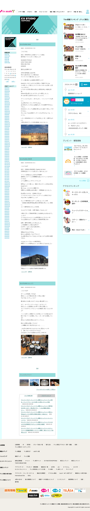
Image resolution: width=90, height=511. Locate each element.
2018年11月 (7, 144)
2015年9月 (7, 207)
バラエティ (29, 12)
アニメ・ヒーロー (43, 12)
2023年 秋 (7, 57)
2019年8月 (7, 129)
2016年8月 (7, 189)
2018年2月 (7, 159)
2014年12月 (7, 222)
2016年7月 (7, 191)
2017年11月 (7, 164)
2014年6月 (7, 232)
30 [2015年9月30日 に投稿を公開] (8, 79)
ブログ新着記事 (28, 395)
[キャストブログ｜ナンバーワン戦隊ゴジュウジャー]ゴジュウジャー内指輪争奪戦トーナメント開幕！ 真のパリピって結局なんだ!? (37, 430)
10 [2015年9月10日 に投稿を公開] (10, 73)
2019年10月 (7, 126)
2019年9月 (7, 127)
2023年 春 (7, 60)
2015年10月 (7, 206)
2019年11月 (7, 124)
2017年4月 (7, 176)
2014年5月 (7, 234)
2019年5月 (7, 134)
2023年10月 (7, 91)
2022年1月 (7, 101)
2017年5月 (7, 174)
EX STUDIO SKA (25, 44)
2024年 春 (7, 54)
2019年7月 (7, 131)
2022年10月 (7, 97)
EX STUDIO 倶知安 (26, 159)
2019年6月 (7, 132)
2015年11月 (7, 204)
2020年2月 (7, 119)
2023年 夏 (7, 59)
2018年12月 (7, 142)
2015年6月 (7, 212)
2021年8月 (7, 106)
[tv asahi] (7, 11)
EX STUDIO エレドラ (26, 283)
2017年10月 (7, 166)
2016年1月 (7, 201)
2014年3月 (7, 237)
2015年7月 (7, 211)
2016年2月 (7, 199)
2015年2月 (7, 219)
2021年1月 (7, 109)
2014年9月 (7, 227)
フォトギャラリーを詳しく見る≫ (45, 389)
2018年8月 (7, 149)
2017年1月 (7, 181)
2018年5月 (7, 154)
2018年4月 (7, 156)
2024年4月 (7, 87)
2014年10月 (7, 226)
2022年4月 (7, 99)
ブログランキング (46, 395)
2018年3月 (7, 157)
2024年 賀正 (7, 55)
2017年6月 (7, 172)
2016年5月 (7, 194)
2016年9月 (7, 187)
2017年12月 (7, 162)
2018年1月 (7, 161)
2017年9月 (7, 167)
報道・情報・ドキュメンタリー (57, 12)
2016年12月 (7, 182)
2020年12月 (7, 111)
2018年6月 (7, 152)
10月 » (13, 81)
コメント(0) (24, 147)
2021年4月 (7, 107)
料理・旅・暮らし (78, 12)
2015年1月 (7, 221)
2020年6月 (7, 116)
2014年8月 (7, 229)
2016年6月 (7, 192)
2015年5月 (7, 214)
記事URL (30, 147)
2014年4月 (7, 236)
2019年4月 (7, 136)
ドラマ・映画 (21, 12)
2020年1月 (7, 121)
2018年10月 (7, 146)
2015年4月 (7, 216)
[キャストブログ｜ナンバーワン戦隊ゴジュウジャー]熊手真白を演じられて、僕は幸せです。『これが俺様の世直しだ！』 (36, 408)
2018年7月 (7, 151)
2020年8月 (7, 114)
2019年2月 (7, 139)
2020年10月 (7, 112)
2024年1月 (7, 89)
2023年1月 (7, 96)
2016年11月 (7, 184)
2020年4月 (7, 117)
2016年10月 (7, 186)
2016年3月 (7, 197)
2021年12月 (7, 102)
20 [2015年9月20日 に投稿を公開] (15, 75)
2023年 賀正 (7, 62)
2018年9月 (7, 147)
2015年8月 (7, 209)
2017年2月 (7, 179)
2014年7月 (7, 231)
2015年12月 (7, 202)
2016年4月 (7, 196)
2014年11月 (7, 224)
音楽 (36, 12)
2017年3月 (7, 177)
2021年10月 (7, 104)
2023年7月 (7, 92)
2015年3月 (7, 217)
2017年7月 (7, 171)
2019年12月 (7, 122)
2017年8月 (7, 169)
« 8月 (7, 81)
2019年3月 (7, 137)
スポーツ (69, 12)
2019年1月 (7, 141)
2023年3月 (7, 94)
